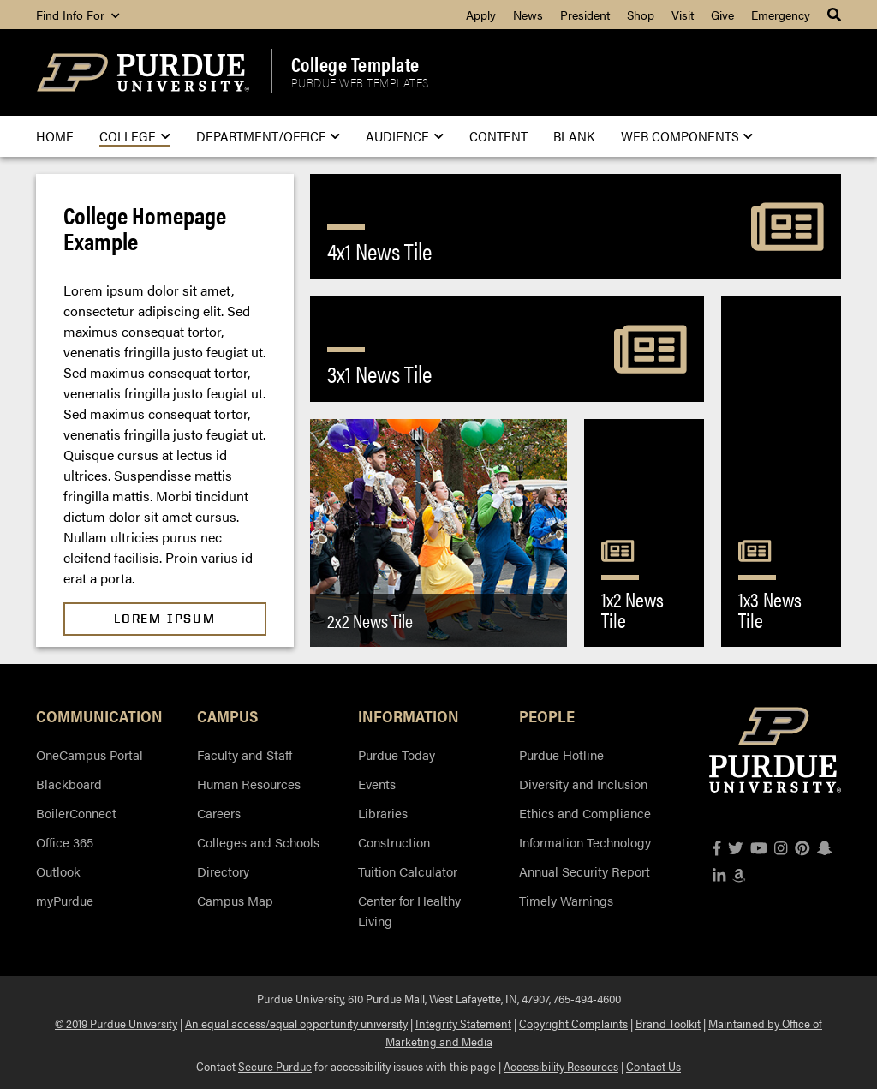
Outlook (58, 871)
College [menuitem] (134, 136)
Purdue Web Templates (360, 83)
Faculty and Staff (244, 754)
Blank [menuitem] (573, 136)
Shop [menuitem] (640, 14)
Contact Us (653, 1065)
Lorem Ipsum (165, 618)
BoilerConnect (76, 813)
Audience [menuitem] (404, 136)
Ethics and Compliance (585, 813)
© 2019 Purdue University (116, 1023)
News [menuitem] (528, 14)
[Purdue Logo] (143, 72)
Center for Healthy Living (409, 910)
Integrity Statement (463, 1023)
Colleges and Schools (258, 842)
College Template (355, 64)
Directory (223, 871)
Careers (219, 813)
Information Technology (585, 842)
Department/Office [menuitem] (268, 136)
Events (377, 784)
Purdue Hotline (561, 754)
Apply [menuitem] (481, 14)
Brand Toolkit (668, 1023)
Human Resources (249, 784)
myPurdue (64, 900)
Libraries (383, 813)
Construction (394, 842)
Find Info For (77, 14)
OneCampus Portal (89, 754)
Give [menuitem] (722, 14)
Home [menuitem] (55, 136)
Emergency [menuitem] (780, 14)
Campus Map (235, 900)
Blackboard (69, 784)
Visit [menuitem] (682, 14)
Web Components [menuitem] (687, 136)
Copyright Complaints (573, 1023)
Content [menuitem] (498, 136)
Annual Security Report (584, 871)
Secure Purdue (275, 1065)
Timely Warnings (566, 900)
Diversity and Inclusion (583, 784)
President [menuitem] (585, 14)
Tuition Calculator (407, 871)
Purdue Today (396, 754)
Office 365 (64, 842)
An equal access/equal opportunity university (296, 1023)
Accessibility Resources (561, 1065)
